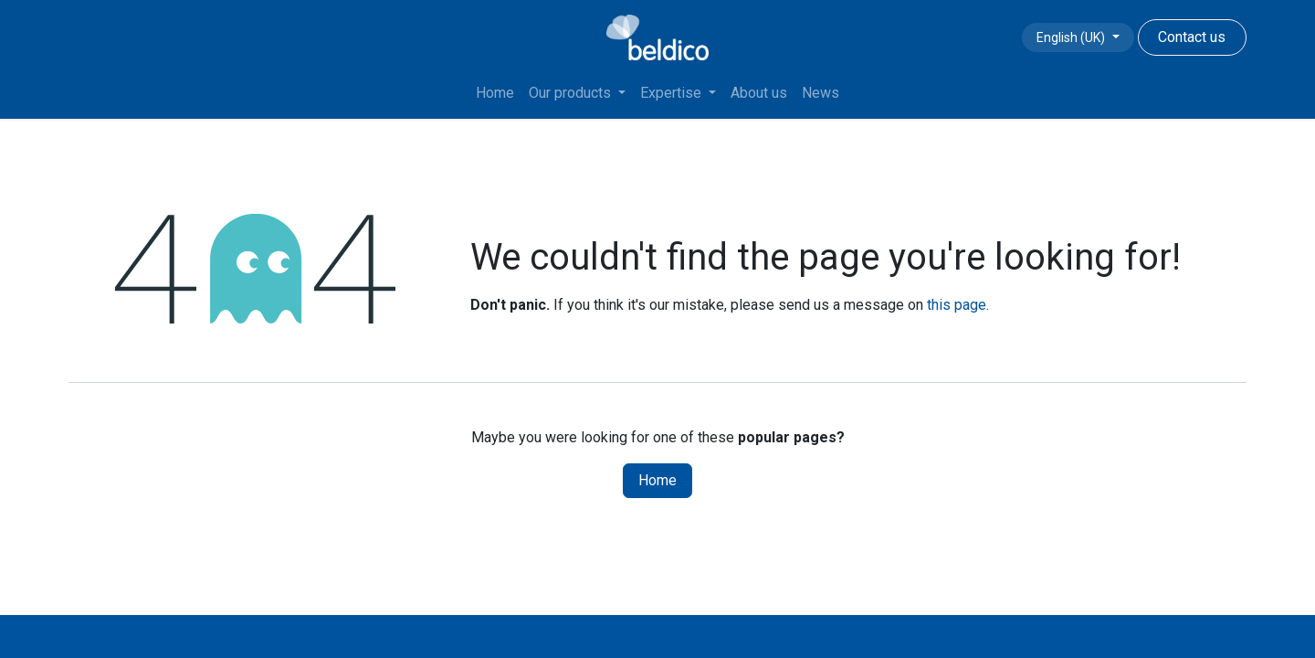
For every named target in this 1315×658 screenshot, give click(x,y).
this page (956, 304)
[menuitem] (494, 93)
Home (657, 480)
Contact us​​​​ (1192, 37)
